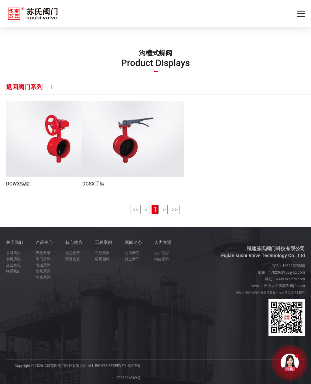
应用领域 (102, 259)
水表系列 (43, 277)
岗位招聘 (161, 259)
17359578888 (293, 266)
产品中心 (44, 242)
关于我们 (14, 242)
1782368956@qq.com (287, 272)
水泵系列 (43, 271)
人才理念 (161, 253)
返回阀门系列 (24, 87)
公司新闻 (132, 253)
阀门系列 (43, 259)
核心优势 (73, 242)
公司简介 (13, 253)
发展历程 (13, 259)
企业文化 (13, 265)
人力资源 (162, 242)
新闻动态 (133, 242)
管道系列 (43, 265)
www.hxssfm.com (290, 279)
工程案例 (103, 242)
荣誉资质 (72, 259)
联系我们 (13, 271)
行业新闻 (132, 259)
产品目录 (43, 253)
